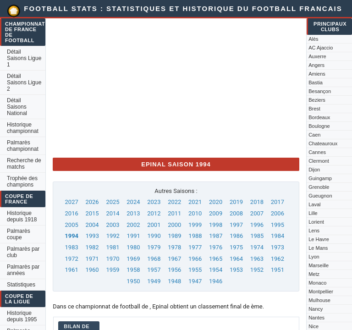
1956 (174, 269)
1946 (215, 281)
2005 (71, 224)
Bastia (315, 82)
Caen (314, 135)
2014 (112, 213)
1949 (153, 281)
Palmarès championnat (22, 145)
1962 (277, 258)
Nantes (316, 317)
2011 (174, 213)
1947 (195, 281)
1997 (236, 224)
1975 (236, 247)
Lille (313, 213)
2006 (277, 213)
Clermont (318, 161)
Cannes (317, 152)
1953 (236, 269)
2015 (92, 213)
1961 (71, 269)
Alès (313, 39)
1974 (257, 247)
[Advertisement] (176, 86)
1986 (236, 235)
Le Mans (318, 248)
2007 (257, 213)
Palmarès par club (23, 252)
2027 (71, 201)
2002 (133, 224)
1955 (195, 269)
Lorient (316, 222)
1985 (257, 235)
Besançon (319, 91)
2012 (153, 213)
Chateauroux (322, 143)
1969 (133, 258)
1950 (133, 281)
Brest (314, 108)
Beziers (316, 100)
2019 (236, 201)
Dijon (314, 169)
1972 (71, 258)
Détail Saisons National (17, 106)
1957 (153, 269)
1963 (257, 258)
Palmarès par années (23, 270)
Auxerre (317, 56)
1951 (277, 269)
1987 (215, 235)
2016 (71, 213)
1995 (277, 224)
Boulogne (319, 126)
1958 (133, 269)
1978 (174, 247)
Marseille (318, 265)
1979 (153, 247)
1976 (215, 247)
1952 (257, 269)
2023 (153, 201)
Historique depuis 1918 (22, 216)
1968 (153, 258)
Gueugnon (320, 195)
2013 (133, 213)
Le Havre (318, 239)
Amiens (316, 74)
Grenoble (318, 187)
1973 (277, 247)
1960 (92, 269)
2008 (236, 213)
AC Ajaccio (320, 47)
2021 (195, 201)
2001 (153, 224)
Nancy (315, 309)
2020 (215, 201)
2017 (277, 201)
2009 (215, 213)
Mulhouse (319, 300)
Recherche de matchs (24, 163)
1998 (215, 224)
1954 (215, 269)
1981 (112, 247)
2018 (257, 201)
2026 (92, 201)
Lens (313, 230)
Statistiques (21, 284)
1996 (257, 224)
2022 (174, 201)
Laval (314, 204)
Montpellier (320, 291)
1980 (133, 247)
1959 (112, 269)
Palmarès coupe (18, 234)
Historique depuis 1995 (22, 316)
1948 (174, 281)
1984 (277, 235)
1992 (113, 235)
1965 (215, 258)
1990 (154, 235)
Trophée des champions (22, 181)
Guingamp (320, 178)
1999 (195, 224)
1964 (236, 258)
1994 (71, 235)
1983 (71, 247)
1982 (92, 247)
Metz (313, 274)
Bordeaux (319, 117)
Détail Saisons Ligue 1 (24, 58)
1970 (112, 258)
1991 (133, 235)
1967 (174, 258)
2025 (112, 201)
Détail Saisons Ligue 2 (24, 82)
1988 (195, 235)
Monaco (317, 283)
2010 (195, 213)
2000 (174, 224)
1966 (195, 258)
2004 (92, 224)
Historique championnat (22, 127)
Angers (316, 65)
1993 (92, 235)
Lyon (313, 256)
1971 (92, 258)
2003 (112, 224)
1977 (195, 247)
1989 (174, 235)
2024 (133, 201)
